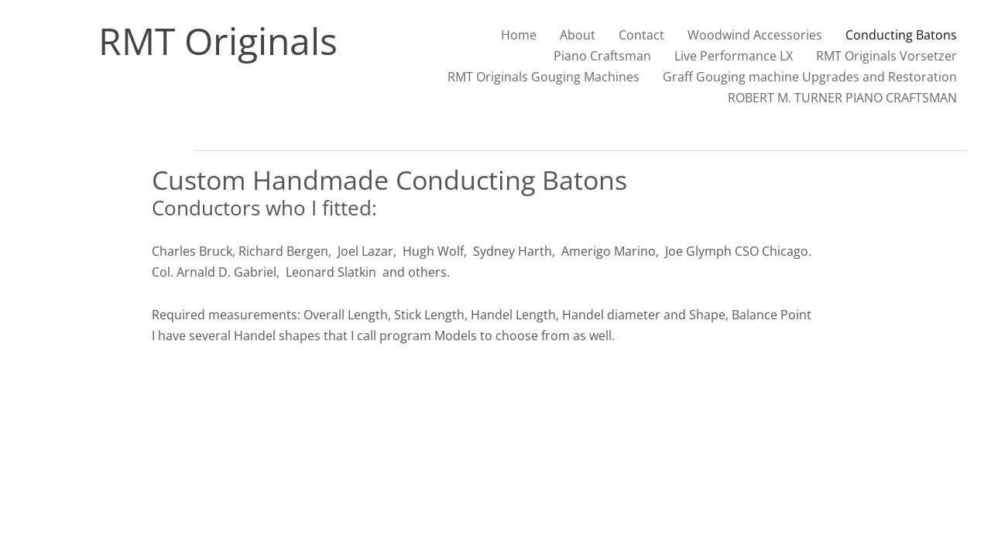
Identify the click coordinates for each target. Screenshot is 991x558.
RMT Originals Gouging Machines (543, 76)
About (577, 34)
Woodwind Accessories (755, 34)
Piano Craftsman (602, 55)
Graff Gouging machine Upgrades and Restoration (810, 76)
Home (519, 34)
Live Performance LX (733, 55)
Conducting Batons (901, 34)
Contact (641, 34)
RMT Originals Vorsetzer (886, 55)
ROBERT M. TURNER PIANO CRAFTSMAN (842, 97)
